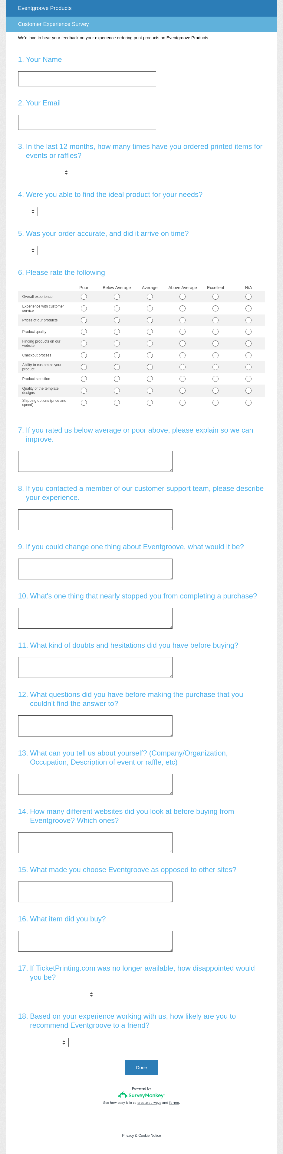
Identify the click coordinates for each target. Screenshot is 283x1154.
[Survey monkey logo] (141, 1095)
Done (141, 1067)
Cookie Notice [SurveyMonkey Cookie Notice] (149, 1135)
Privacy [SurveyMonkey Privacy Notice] (128, 1135)
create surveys (149, 1102)
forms (174, 1102)
